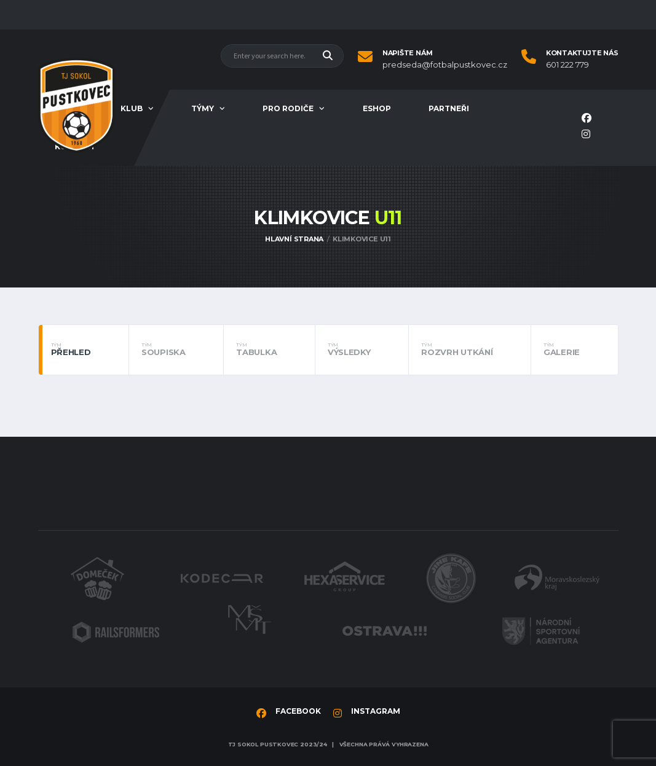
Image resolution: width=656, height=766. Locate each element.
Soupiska (176, 350)
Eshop (377, 108)
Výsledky (362, 350)
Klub (132, 108)
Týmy (202, 108)
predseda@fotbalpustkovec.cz (444, 64)
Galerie (574, 350)
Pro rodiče (288, 108)
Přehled (84, 350)
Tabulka (269, 350)
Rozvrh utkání (469, 350)
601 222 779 (567, 64)
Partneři (449, 108)
